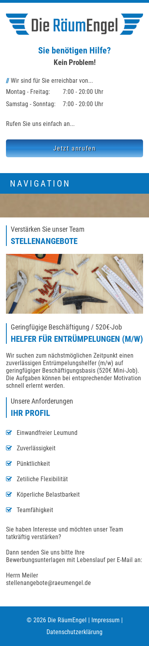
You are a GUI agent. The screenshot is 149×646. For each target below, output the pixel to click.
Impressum (105, 620)
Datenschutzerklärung (74, 632)
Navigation (40, 183)
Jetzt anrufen (74, 148)
